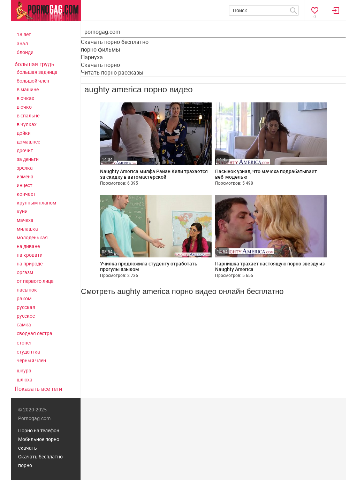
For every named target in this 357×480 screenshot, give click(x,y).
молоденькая (32, 237)
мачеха (25, 220)
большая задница (37, 72)
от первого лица (35, 281)
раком (24, 298)
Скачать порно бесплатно (115, 42)
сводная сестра (34, 333)
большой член (33, 80)
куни (22, 211)
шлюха (24, 379)
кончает (26, 194)
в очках (25, 98)
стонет (24, 342)
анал (22, 43)
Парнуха (92, 57)
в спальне (28, 115)
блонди (25, 52)
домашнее (28, 141)
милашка (27, 228)
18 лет (24, 34)
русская (26, 307)
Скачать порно (100, 65)
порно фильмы (100, 49)
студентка (28, 351)
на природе (30, 263)
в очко (24, 106)
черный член (31, 360)
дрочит (25, 150)
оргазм (25, 272)
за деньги (28, 159)
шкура (24, 370)
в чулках (27, 124)
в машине (28, 89)
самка (24, 324)
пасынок (27, 289)
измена (25, 176)
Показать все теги (38, 389)
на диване (28, 246)
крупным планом (36, 202)
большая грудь (34, 64)
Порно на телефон (38, 430)
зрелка (25, 167)
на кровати (30, 254)
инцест (24, 185)
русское (26, 315)
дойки (24, 133)
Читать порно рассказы (112, 72)
